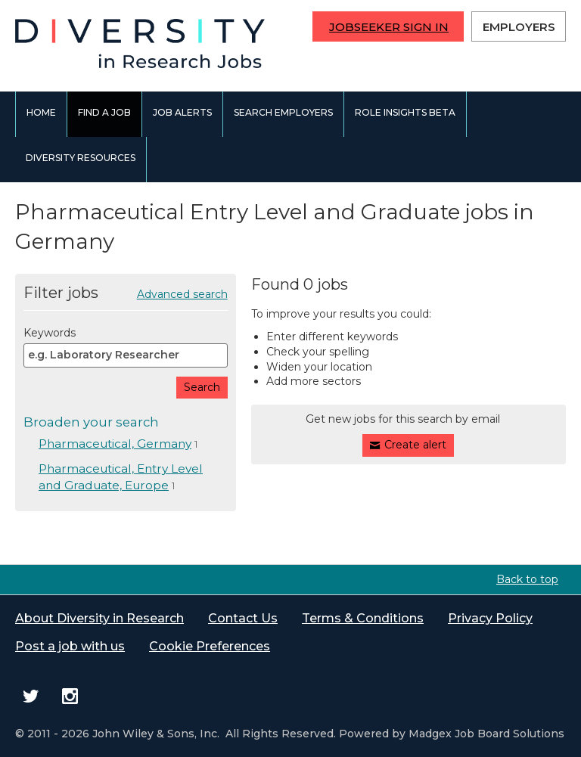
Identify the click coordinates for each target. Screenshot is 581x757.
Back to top (527, 579)
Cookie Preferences (209, 646)
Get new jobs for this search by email (403, 419)
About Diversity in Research (99, 618)
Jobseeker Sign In (389, 27)
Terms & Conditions (363, 618)
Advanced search (182, 294)
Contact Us (243, 618)
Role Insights (405, 112)
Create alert (415, 444)
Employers (519, 27)
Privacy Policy (490, 618)
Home (41, 112)
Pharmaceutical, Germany (115, 443)
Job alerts (182, 112)
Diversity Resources (80, 157)
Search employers (283, 112)
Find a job (104, 112)
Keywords (49, 333)
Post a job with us (70, 646)
